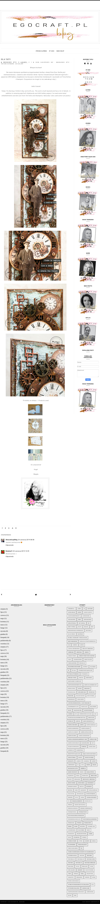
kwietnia (3, 621)
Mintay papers (71, 782)
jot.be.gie (70, 721)
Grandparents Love (73, 706)
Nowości (70, 797)
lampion (78, 761)
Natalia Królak (93, 790)
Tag (81, 848)
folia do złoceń (80, 695)
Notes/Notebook (90, 793)
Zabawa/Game (85, 888)
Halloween (93, 706)
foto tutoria (90, 695)
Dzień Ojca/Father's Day (45, 62)
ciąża (69, 659)
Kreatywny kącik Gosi (74, 753)
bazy (92, 626)
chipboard (71, 652)
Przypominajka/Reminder (90, 819)
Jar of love (91, 717)
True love (84, 866)
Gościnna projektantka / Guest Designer (79, 703)
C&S (69, 644)
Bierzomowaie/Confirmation (75, 630)
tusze (91, 866)
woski (93, 877)
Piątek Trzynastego (80, 804)
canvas (82, 644)
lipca (2, 612)
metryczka (85, 775)
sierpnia (2, 609)
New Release (80, 793)
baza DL (86, 626)
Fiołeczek (70, 695)
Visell (82, 873)
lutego (2, 628)
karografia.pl (95, 901)
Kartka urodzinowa (84, 735)
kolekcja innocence (73, 746)
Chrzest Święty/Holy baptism (87, 655)
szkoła (94, 841)
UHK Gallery (19, 63)
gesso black (71, 699)
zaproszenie (90, 891)
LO (78, 764)
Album (79, 612)
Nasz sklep (60, 51)
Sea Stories (81, 830)
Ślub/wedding (71, 844)
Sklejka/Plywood (81, 833)
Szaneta (87, 841)
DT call (74, 670)
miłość (70, 779)
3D (84, 608)
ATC (89, 623)
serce (88, 830)
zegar (69, 895)
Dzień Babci (89, 677)
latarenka (86, 761)
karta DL (78, 721)
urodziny (80, 870)
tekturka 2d (71, 859)
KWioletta (71, 761)
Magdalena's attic (63, 62)
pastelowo (88, 801)
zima (75, 895)
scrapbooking (72, 830)
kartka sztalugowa (86, 732)
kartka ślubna (72, 735)
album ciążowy (88, 612)
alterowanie (86, 615)
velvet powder (89, 870)
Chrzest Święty (72, 655)
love (82, 764)
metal (78, 775)
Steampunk (76, 837)
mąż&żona (71, 775)
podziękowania (72, 811)
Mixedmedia (90, 782)
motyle (82, 786)
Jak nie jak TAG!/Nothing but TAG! (77, 717)
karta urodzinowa (88, 721)
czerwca (3, 615)
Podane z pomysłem (85, 808)
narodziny (83, 790)
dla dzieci (93, 666)
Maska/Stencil (90, 772)
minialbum (77, 779)
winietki (87, 877)
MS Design (89, 786)
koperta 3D (71, 750)
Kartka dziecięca (91, 724)
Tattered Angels (72, 855)
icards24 (70, 713)
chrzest (86, 652)
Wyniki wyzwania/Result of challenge (78, 884)
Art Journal (82, 623)
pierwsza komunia (73, 808)
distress (85, 666)
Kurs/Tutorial (72, 757)
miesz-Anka (94, 775)
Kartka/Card (93, 739)
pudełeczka (71, 822)
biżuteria (88, 630)
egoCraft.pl (15, 901)
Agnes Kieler (71, 612)
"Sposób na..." (71, 608)
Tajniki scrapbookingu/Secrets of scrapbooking (81, 851)
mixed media (81, 782)
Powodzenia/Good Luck (74, 819)
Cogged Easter (78, 659)
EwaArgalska (71, 692)
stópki (80, 841)
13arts (79, 608)
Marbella (83, 768)
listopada (3, 637)
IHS (76, 713)
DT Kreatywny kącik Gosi (85, 670)
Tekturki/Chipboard (7, 63)
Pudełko (79, 822)
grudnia (2, 634)
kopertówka (79, 750)
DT (68, 670)
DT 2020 (51, 51)
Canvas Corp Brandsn (73, 648)
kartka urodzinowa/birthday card (77, 739)
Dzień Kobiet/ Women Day (74, 681)
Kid (93, 742)
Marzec (82, 772)
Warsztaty (71, 877)
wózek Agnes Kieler (73, 880)
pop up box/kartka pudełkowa (76, 815)
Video (69, 873)
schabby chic (91, 826)
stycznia (3, 631)
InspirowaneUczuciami (85, 713)
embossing (87, 688)
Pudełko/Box (87, 822)
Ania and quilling (11, 539)
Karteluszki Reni (72, 724)
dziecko (81, 677)
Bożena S (9, 551)
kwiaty (80, 757)
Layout (94, 761)
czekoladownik (72, 663)
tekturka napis (91, 859)
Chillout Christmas (87, 648)
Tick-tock (70, 866)
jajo (95, 713)
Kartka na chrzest (73, 732)
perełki (70, 804)
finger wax (92, 692)
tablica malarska (73, 848)
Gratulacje (84, 706)
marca (2, 625)
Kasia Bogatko (85, 742)
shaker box (71, 833)
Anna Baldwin (87, 619)
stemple (84, 837)
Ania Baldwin (71, 619)
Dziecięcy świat (72, 677)
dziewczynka (71, 688)
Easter (80, 688)
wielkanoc (79, 877)
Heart (69, 710)
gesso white (80, 699)
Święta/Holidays (82, 844)
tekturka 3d (80, 859)
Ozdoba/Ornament (91, 797)
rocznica (82, 826)
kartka (82, 724)
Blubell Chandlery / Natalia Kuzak (77, 637)
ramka (70, 826)
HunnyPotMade (88, 710)
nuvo (76, 797)
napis (76, 790)
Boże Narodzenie (72, 641)
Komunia (84, 746)
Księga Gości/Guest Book (89, 753)
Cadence (75, 644)
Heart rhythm (77, 710)
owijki (82, 797)
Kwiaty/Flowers (89, 757)
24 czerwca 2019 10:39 (21, 551)
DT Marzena (84, 674)
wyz (93, 884)
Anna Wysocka (72, 623)
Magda (94, 764)
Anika (79, 619)
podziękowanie (83, 811)
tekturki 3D (78, 862)
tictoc (77, 866)
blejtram (80, 634)
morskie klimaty (72, 786)
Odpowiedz (10, 545)
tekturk (81, 855)
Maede (88, 764)
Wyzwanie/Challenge (73, 888)
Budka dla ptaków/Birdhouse (88, 641)
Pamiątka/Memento (77, 801)
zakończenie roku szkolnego (76, 891)
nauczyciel (71, 793)
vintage (76, 873)
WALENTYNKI (90, 873)
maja (2, 618)
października (4, 640)
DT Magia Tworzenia (73, 674)
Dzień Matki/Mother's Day (75, 684)
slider (90, 833)
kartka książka (85, 728)
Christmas (79, 652)
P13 (69, 801)
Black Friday (71, 634)
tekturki (70, 862)
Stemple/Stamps (72, 841)
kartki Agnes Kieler (73, 742)
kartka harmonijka (73, 728)
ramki (76, 826)
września (3, 643)
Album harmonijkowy (74, 615)
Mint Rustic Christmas (89, 779)
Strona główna (41, 51)
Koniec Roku (92, 746)
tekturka (89, 855)
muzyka (70, 790)
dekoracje (82, 663)
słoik (69, 837)
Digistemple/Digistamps (74, 666)
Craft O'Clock (88, 659)
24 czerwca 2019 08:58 (26, 539)
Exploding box (82, 692)
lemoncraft (71, 764)
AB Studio (90, 608)
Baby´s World (71, 626)
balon (79, 626)
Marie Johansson (72, 772)
